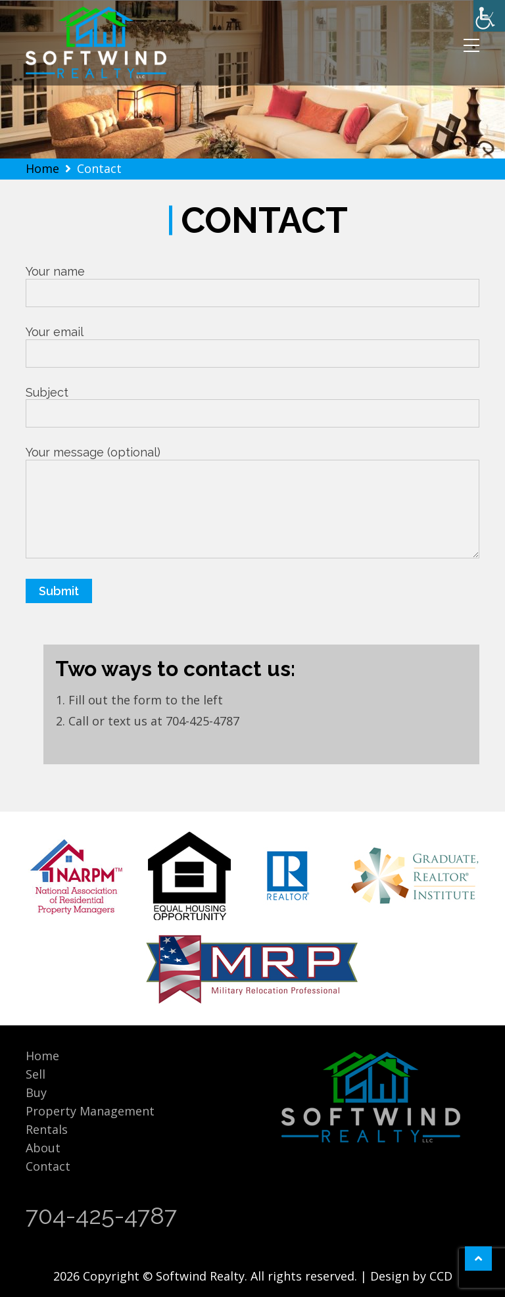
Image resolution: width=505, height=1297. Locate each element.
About (43, 1148)
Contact (48, 1166)
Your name (252, 282)
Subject (252, 403)
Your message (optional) (252, 503)
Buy (36, 1092)
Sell (35, 1074)
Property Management (90, 1111)
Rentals (47, 1129)
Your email (252, 342)
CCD (440, 1276)
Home (42, 1056)
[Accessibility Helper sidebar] (489, 16)
